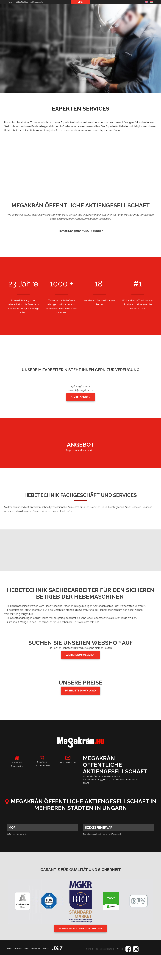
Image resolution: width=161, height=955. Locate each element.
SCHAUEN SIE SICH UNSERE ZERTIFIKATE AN (80, 928)
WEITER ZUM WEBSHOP (80, 654)
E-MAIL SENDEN (80, 397)
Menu (80, 2)
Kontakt (10, 2)
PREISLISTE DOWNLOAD (80, 690)
